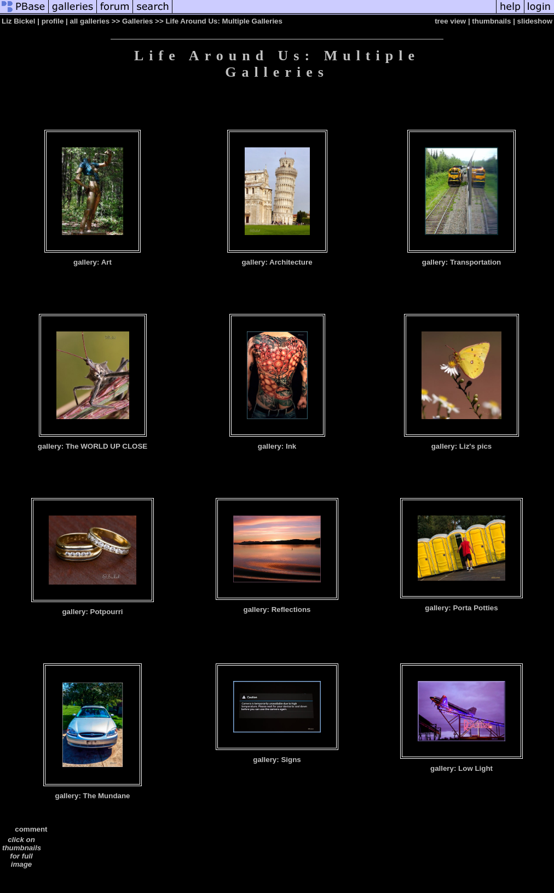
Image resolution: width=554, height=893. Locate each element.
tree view (450, 21)
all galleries (90, 21)
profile (53, 21)
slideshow (534, 21)
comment (31, 829)
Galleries (137, 21)
